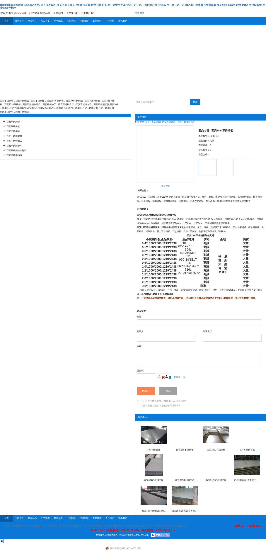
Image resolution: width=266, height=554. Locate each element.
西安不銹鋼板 (13, 126)
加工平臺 (45, 21)
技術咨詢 (71, 21)
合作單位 (109, 21)
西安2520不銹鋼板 (146, 215)
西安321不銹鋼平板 (184, 480)
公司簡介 (19, 21)
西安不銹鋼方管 (51, 526)
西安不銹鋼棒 (13, 131)
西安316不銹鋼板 (184, 449)
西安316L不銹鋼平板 (216, 480)
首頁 (6, 21)
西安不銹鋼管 (13, 121)
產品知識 (58, 21)
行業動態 (84, 21)
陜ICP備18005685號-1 (124, 534)
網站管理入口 (142, 534)
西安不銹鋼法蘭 (134, 526)
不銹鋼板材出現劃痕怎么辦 (247, 480)
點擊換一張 (179, 377)
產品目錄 (155, 122)
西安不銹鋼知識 (14, 155)
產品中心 (32, 21)
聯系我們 (122, 21)
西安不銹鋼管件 (14, 145)
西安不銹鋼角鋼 (156, 526)
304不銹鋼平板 (247, 449)
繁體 (142, 12)
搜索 (195, 101)
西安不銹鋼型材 (14, 136)
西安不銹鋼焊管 (72, 526)
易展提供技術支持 (104, 534)
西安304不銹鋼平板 (153, 480)
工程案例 (97, 21)
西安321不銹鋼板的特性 (153, 510)
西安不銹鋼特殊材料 (16, 150)
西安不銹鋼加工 (14, 141)
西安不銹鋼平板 (185, 122)
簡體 (137, 12)
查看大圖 (165, 186)
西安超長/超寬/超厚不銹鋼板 (185, 510)
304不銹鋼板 (153, 449)
